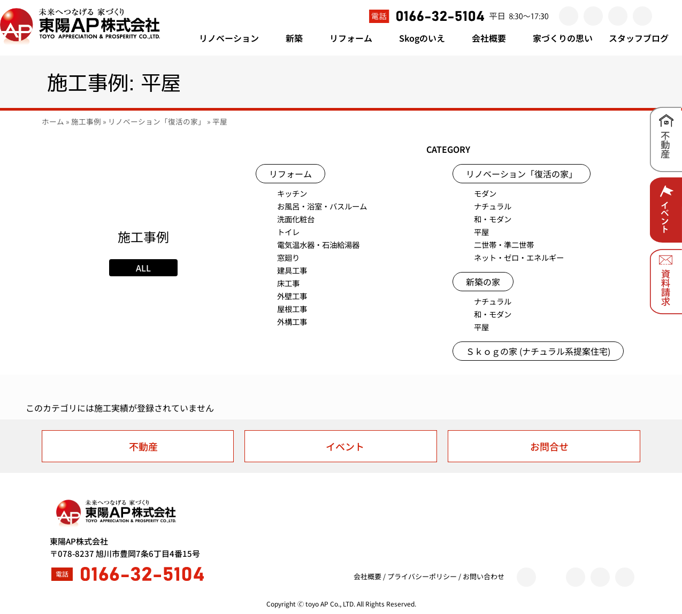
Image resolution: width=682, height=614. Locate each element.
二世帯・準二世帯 (504, 244)
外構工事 (292, 321)
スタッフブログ (639, 38)
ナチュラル (492, 206)
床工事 (288, 283)
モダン (485, 193)
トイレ (288, 231)
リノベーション (234, 38)
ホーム (53, 121)
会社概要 (494, 38)
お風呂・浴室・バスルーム (322, 206)
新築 (299, 38)
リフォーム (356, 38)
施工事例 (86, 121)
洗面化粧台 (296, 218)
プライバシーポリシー (422, 576)
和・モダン (492, 218)
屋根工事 (292, 308)
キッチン (292, 193)
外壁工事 (292, 295)
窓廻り (288, 257)
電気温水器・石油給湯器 (318, 244)
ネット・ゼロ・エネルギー (519, 257)
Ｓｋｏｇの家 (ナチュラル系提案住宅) (538, 351)
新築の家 (483, 281)
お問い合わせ (483, 576)
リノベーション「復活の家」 (156, 121)
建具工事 (292, 270)
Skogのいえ (427, 38)
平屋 (481, 231)
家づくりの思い (563, 38)
